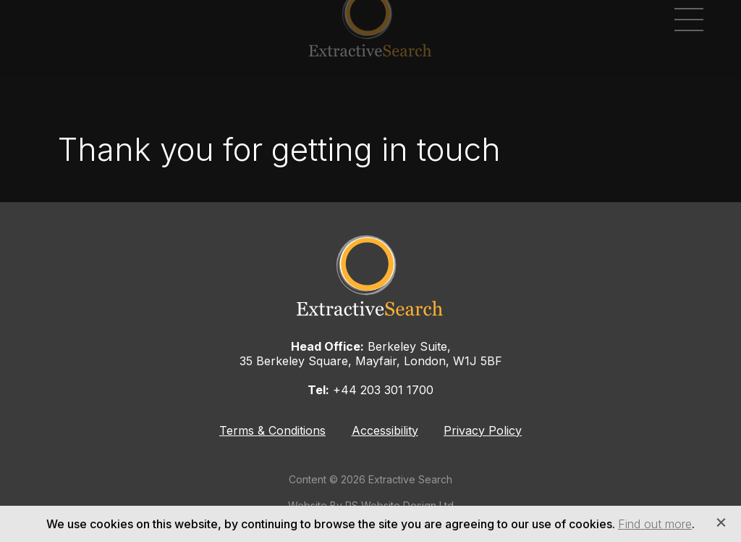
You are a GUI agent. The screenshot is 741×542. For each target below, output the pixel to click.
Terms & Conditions (272, 430)
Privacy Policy (483, 430)
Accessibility (385, 430)
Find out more (655, 524)
